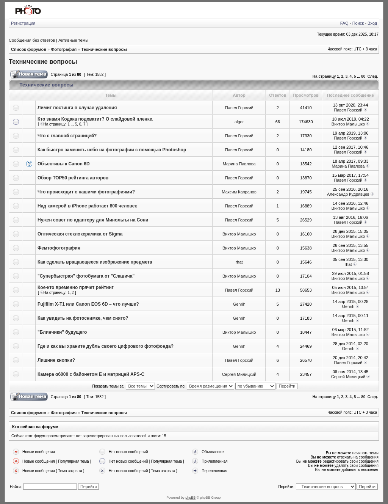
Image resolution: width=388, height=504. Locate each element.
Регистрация (23, 23)
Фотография (64, 49)
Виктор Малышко (348, 124)
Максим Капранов (239, 192)
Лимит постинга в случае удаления (77, 107)
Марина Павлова (239, 164)
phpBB (190, 497)
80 (363, 76)
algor (239, 121)
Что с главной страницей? (67, 135)
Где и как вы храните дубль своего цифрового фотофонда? (106, 346)
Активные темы (73, 40)
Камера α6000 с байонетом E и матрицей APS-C (91, 374)
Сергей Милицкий (239, 374)
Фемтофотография (59, 248)
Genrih (239, 304)
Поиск (358, 23)
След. (373, 76)
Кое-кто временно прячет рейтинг (76, 287)
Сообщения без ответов (32, 40)
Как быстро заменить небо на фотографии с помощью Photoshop (112, 149)
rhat (239, 262)
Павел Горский (239, 107)
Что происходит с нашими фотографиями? (86, 192)
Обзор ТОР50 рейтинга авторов (73, 178)
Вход (372, 23)
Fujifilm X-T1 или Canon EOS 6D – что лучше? (88, 304)
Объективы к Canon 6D (64, 163)
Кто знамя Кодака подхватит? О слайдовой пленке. (95, 119)
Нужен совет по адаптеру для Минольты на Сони (93, 220)
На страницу (324, 76)
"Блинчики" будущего (62, 332)
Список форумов (28, 49)
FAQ (344, 23)
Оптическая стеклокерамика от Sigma (80, 234)
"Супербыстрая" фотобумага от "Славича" (86, 276)
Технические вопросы (104, 49)
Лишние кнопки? (56, 360)
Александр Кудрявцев (348, 194)
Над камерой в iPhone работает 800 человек (87, 206)
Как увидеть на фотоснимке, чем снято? (83, 318)
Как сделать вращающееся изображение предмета (95, 262)
